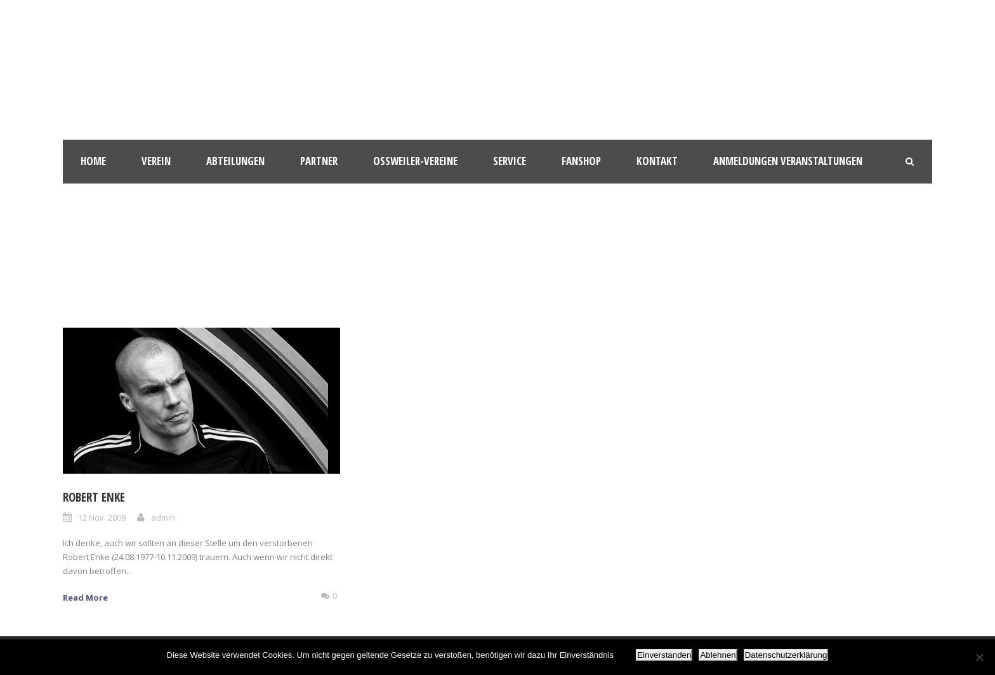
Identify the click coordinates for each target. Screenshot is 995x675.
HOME (93, 161)
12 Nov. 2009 (102, 517)
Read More (85, 597)
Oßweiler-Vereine (415, 161)
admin (163, 517)
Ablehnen (717, 655)
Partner (319, 161)
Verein (156, 161)
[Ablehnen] (979, 657)
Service (509, 161)
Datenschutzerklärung (786, 655)
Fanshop (581, 161)
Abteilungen (235, 161)
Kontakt (657, 161)
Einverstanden (664, 655)
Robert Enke (94, 497)
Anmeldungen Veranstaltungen (787, 161)
